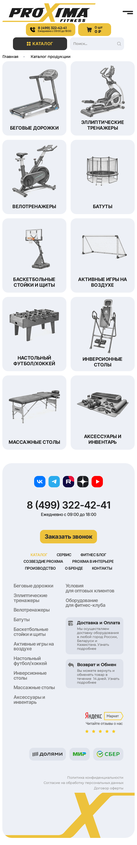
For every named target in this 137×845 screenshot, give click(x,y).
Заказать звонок (68, 536)
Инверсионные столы (30, 675)
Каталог (40, 43)
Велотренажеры (32, 610)
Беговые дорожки (33, 586)
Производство (40, 568)
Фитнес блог (93, 554)
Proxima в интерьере (93, 561)
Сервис (64, 554)
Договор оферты (108, 788)
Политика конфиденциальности (95, 777)
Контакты (102, 568)
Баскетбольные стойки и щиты (31, 631)
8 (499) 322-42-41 (68, 505)
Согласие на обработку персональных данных (83, 783)
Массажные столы (34, 687)
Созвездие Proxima (43, 561)
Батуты (22, 619)
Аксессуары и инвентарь (29, 699)
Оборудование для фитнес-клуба (85, 603)
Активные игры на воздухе (34, 646)
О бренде (74, 568)
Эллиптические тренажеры (30, 598)
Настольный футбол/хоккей (30, 661)
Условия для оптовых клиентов (90, 588)
